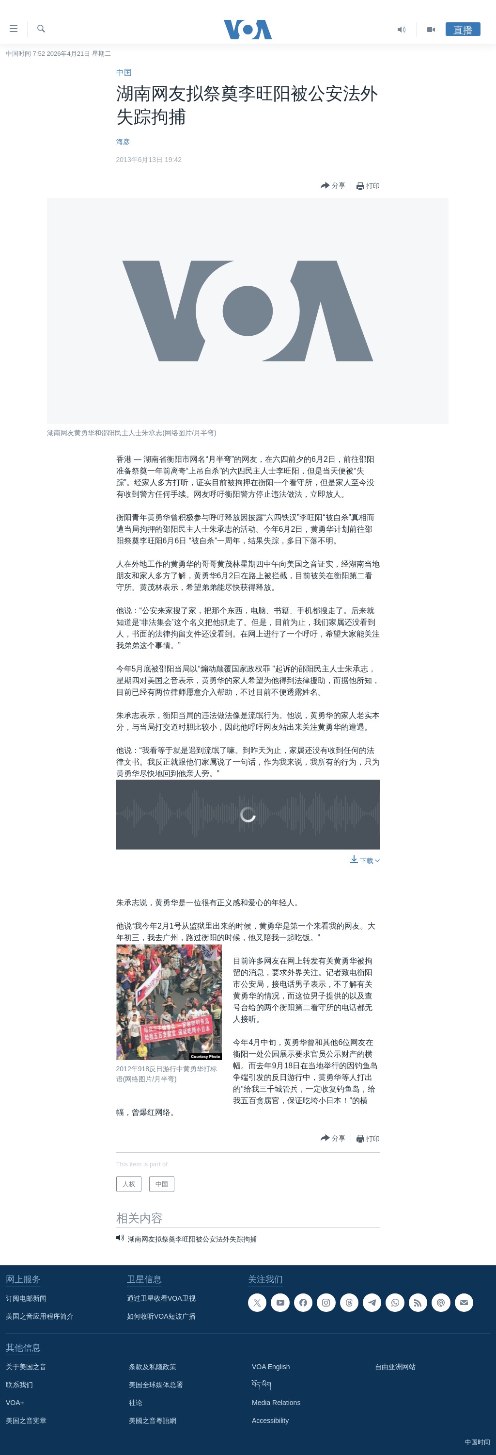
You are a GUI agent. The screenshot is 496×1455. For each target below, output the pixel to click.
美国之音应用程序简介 (40, 1316)
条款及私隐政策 (152, 1367)
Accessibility (270, 1420)
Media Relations (276, 1402)
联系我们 (19, 1385)
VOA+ (15, 1402)
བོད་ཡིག (261, 1385)
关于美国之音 (26, 1367)
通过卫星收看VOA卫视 (161, 1298)
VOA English (271, 1367)
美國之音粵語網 (152, 1420)
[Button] (333, 186)
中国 (124, 72)
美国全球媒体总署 (156, 1385)
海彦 (123, 142)
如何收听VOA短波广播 (161, 1316)
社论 (135, 1402)
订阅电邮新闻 (26, 1298)
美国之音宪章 (26, 1420)
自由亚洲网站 (395, 1367)
